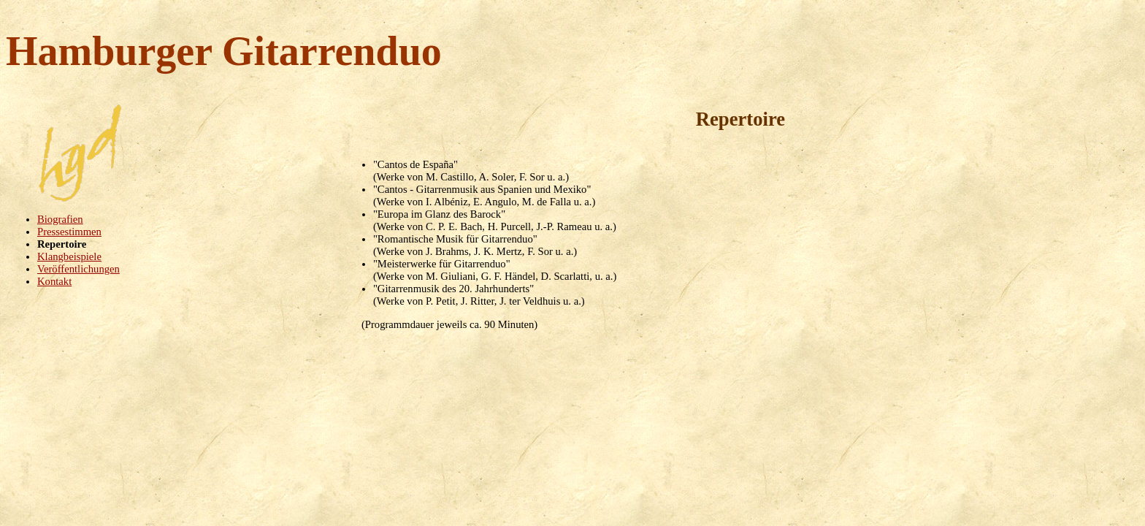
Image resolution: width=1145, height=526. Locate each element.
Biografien (60, 219)
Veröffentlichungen (78, 269)
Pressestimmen (69, 231)
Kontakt (54, 281)
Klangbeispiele (69, 256)
